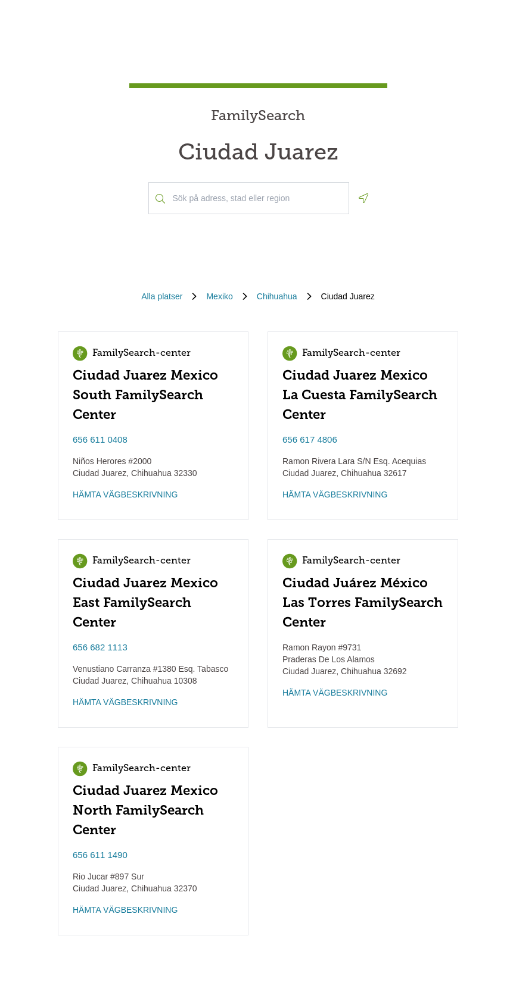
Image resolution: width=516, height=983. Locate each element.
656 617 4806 (309, 439)
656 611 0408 (100, 439)
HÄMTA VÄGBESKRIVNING (125, 494)
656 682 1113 (100, 647)
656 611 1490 (100, 855)
